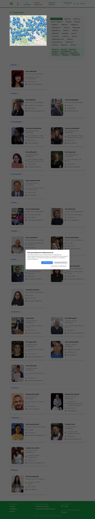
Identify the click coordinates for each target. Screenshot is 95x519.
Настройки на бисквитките (58, 266)
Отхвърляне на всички (60, 262)
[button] (14, 29)
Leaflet (31, 45)
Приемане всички (46, 262)
